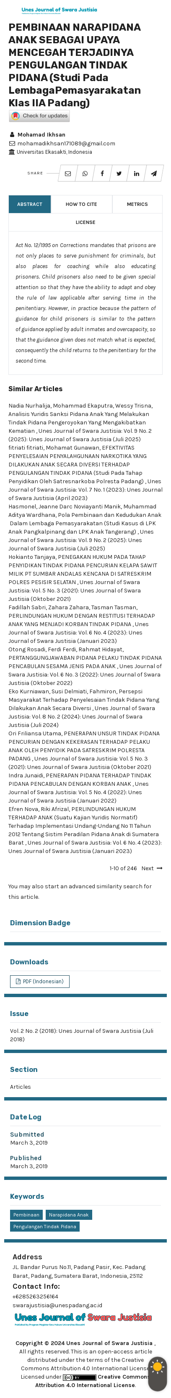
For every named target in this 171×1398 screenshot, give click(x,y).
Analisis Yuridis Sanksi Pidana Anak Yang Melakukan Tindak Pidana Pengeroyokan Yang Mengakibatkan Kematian (78, 422)
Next (147, 868)
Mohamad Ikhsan (36, 134)
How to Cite (81, 204)
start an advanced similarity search (93, 886)
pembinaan (26, 1215)
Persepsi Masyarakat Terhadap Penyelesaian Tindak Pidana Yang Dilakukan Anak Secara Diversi (83, 700)
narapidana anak (69, 1215)
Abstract (29, 204)
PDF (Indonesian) (43, 981)
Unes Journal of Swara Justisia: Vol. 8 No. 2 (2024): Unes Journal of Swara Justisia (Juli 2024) (81, 717)
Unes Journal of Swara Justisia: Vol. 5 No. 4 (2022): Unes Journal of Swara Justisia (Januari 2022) (78, 792)
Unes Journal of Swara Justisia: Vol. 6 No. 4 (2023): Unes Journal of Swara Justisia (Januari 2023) (78, 633)
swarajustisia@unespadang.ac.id (57, 1305)
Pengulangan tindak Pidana (44, 1227)
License (86, 222)
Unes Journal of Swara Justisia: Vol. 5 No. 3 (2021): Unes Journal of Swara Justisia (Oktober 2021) (74, 591)
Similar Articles (35, 389)
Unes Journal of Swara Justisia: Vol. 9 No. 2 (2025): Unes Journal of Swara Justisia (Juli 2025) (81, 540)
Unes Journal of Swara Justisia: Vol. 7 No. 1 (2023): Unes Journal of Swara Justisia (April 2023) (85, 490)
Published (26, 1158)
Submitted (27, 1134)
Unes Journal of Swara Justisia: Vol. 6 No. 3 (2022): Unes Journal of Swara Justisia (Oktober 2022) (85, 675)
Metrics (137, 204)
